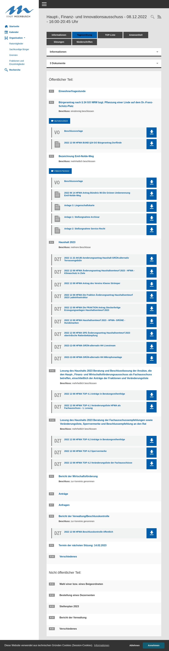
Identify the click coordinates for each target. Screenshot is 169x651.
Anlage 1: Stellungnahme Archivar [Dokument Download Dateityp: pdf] (81, 217)
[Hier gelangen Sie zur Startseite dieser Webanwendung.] (19, 11)
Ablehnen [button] (134, 645)
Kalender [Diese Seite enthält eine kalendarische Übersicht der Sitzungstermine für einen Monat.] (12, 32)
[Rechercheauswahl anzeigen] (152, 17)
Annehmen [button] (153, 645)
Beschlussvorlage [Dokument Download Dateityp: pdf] (73, 131)
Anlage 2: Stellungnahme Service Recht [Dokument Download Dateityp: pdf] (84, 228)
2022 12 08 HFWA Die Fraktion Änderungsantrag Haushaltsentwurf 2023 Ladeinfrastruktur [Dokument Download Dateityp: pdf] (98, 296)
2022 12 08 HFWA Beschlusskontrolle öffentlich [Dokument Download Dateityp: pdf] (88, 532)
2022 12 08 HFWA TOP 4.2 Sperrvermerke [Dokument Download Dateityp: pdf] (85, 451)
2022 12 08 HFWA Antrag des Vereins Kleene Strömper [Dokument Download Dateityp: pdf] (92, 283)
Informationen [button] (101, 645)
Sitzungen (59, 42)
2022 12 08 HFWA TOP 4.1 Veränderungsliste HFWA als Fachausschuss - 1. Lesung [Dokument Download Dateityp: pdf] (92, 406)
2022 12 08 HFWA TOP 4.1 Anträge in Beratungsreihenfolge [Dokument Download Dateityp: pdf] (94, 394)
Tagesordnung (84, 35)
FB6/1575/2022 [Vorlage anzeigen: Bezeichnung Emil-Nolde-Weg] (61, 171)
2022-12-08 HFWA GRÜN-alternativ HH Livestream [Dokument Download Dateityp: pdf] (89, 345)
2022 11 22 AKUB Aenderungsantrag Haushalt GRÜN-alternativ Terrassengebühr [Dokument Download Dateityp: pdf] (96, 259)
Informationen (59, 35)
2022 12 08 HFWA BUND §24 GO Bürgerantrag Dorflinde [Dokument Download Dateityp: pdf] (93, 142)
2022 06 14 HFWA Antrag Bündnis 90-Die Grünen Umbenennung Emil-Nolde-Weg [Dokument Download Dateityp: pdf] (97, 194)
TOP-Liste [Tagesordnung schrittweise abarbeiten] (110, 35)
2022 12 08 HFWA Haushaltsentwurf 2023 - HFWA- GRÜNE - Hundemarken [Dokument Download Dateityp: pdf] (94, 321)
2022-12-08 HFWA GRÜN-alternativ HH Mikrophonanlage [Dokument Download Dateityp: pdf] (93, 357)
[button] (19, 38)
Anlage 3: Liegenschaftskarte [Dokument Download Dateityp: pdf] (79, 205)
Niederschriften (85, 42)
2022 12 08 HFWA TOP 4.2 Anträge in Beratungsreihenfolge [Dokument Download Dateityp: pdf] (94, 439)
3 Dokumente (57, 63)
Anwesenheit (135, 35)
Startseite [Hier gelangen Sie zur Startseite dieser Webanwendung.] (12, 26)
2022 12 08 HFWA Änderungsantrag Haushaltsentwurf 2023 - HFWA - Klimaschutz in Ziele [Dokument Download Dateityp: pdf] (99, 271)
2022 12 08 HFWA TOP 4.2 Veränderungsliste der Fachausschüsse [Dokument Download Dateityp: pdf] (98, 462)
